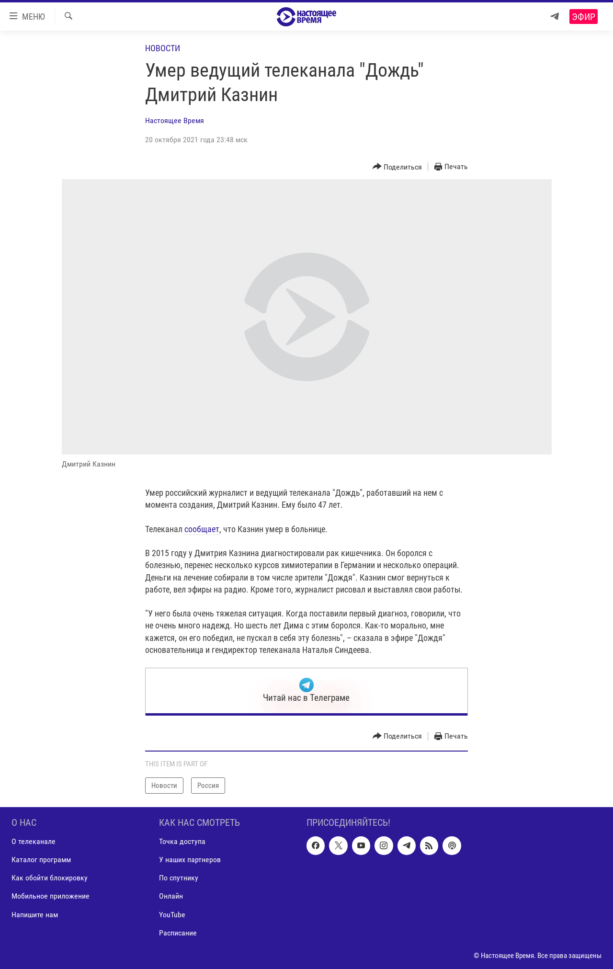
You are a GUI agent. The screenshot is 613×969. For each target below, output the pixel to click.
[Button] (397, 166)
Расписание (178, 932)
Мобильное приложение (50, 896)
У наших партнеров (190, 860)
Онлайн (171, 896)
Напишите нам (34, 914)
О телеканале (33, 841)
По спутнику (178, 878)
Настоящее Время (174, 120)
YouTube (172, 914)
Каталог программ (41, 860)
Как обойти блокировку (49, 878)
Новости (162, 48)
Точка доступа (182, 841)
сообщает (201, 529)
